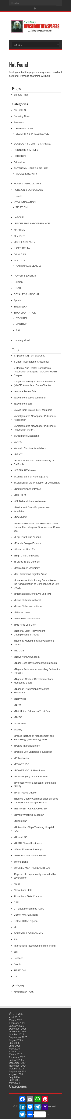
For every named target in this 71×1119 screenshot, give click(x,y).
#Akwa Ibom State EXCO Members (33, 410)
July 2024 (14, 1077)
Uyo (16, 976)
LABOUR (19, 217)
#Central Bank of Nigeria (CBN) (31, 476)
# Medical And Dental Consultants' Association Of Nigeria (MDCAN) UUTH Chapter (35, 372)
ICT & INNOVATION (25, 202)
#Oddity (18, 729)
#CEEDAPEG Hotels (25, 470)
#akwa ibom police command (30, 397)
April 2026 (14, 1017)
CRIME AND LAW (24, 128)
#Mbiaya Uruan (22, 612)
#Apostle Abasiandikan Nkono (30, 448)
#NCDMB (19, 650)
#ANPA (18, 442)
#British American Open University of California (34, 462)
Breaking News (22, 116)
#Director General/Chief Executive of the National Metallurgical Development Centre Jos (37, 527)
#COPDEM (20, 495)
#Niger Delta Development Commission (35, 662)
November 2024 (18, 1065)
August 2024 (16, 1074)
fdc (15, 927)
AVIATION (21, 318)
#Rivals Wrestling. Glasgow (29, 814)
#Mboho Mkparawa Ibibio (27, 618)
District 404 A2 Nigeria (26, 914)
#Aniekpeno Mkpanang (26, 435)
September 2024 (18, 1071)
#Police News (21, 758)
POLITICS (19, 260)
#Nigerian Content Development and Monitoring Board (34, 681)
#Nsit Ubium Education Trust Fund (32, 711)
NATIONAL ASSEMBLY (28, 265)
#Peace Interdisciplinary (27, 745)
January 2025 (16, 1060)
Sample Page (21, 94)
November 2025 (18, 1031)
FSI (16, 939)
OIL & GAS (20, 254)
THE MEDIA (20, 306)
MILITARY (19, 235)
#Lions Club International (27, 600)
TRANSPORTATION (25, 312)
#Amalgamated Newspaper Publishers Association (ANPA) (35, 427)
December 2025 (18, 1028)
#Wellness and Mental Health (30, 855)
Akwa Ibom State (23, 890)
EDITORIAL (20, 156)
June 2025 (15, 1045)
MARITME (19, 229)
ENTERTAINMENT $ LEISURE (31, 168)
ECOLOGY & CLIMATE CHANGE (32, 143)
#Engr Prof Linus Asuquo (27, 537)
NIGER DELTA (22, 248)
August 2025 (16, 1040)
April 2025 (14, 1051)
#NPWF (18, 704)
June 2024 (15, 1080)
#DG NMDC (20, 517)
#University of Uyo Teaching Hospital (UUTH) (34, 829)
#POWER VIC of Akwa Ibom (29, 770)
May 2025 (14, 1048)
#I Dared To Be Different (27, 561)
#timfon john (20, 820)
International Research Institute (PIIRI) (35, 945)
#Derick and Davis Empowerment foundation (32, 509)
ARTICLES (20, 110)
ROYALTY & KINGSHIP (27, 294)
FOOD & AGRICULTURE (27, 183)
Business (19, 122)
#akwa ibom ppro (23, 403)
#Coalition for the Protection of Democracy (37, 482)
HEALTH (18, 195)
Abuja (17, 884)
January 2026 (16, 1025)
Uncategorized (22, 340)
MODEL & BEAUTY (26, 173)
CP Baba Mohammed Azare (29, 908)
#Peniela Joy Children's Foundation (33, 751)
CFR (16, 902)
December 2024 (18, 1062)
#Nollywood (20, 698)
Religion (18, 282)
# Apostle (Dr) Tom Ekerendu (29, 355)
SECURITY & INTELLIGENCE (32, 133)
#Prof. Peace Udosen (25, 792)
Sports (17, 300)
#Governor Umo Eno (25, 549)
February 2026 (17, 1023)
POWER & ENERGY (25, 275)
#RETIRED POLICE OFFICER (30, 808)
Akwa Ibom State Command (29, 896)
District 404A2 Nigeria (26, 921)
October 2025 (16, 1034)
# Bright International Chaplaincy (31, 361)
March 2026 (15, 1020)
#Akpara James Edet (25, 391)
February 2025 (17, 1057)
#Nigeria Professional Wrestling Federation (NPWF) (37, 671)
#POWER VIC (21, 764)
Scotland (18, 958)
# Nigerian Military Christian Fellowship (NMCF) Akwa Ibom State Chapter (35, 383)
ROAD (17, 288)
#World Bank (21, 861)
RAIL (18, 330)
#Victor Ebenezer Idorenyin (29, 849)
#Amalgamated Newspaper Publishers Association (35, 418)
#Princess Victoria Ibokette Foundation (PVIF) (35, 784)
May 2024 (14, 1082)
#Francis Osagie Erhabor (27, 543)
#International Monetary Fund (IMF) (33, 593)
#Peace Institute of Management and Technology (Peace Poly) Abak (34, 737)
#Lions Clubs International (28, 606)
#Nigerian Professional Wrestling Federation (31, 691)
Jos (16, 951)
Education (19, 162)
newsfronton (20, 991)
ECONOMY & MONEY (26, 150)
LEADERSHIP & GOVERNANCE (32, 223)
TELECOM (22, 207)
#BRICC (18, 454)
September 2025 (18, 1037)
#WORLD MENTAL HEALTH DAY (32, 867)
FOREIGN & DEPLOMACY (29, 189)
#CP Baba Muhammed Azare (30, 501)
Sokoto (17, 964)
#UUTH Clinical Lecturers (28, 843)
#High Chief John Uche (26, 555)
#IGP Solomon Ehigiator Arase (30, 574)
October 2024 (16, 1068)
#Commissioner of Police (27, 489)
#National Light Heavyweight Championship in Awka (29, 632)
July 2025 (14, 1043)
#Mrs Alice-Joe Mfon (25, 624)
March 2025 (15, 1054)
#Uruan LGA (20, 837)
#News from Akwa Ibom (27, 656)
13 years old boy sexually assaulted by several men (35, 876)
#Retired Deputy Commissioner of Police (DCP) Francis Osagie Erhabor (36, 800)
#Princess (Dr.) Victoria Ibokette (31, 776)
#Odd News (20, 723)
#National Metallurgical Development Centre (34, 642)
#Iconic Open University (27, 568)
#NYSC (18, 717)
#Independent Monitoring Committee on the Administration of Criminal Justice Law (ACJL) (36, 584)
